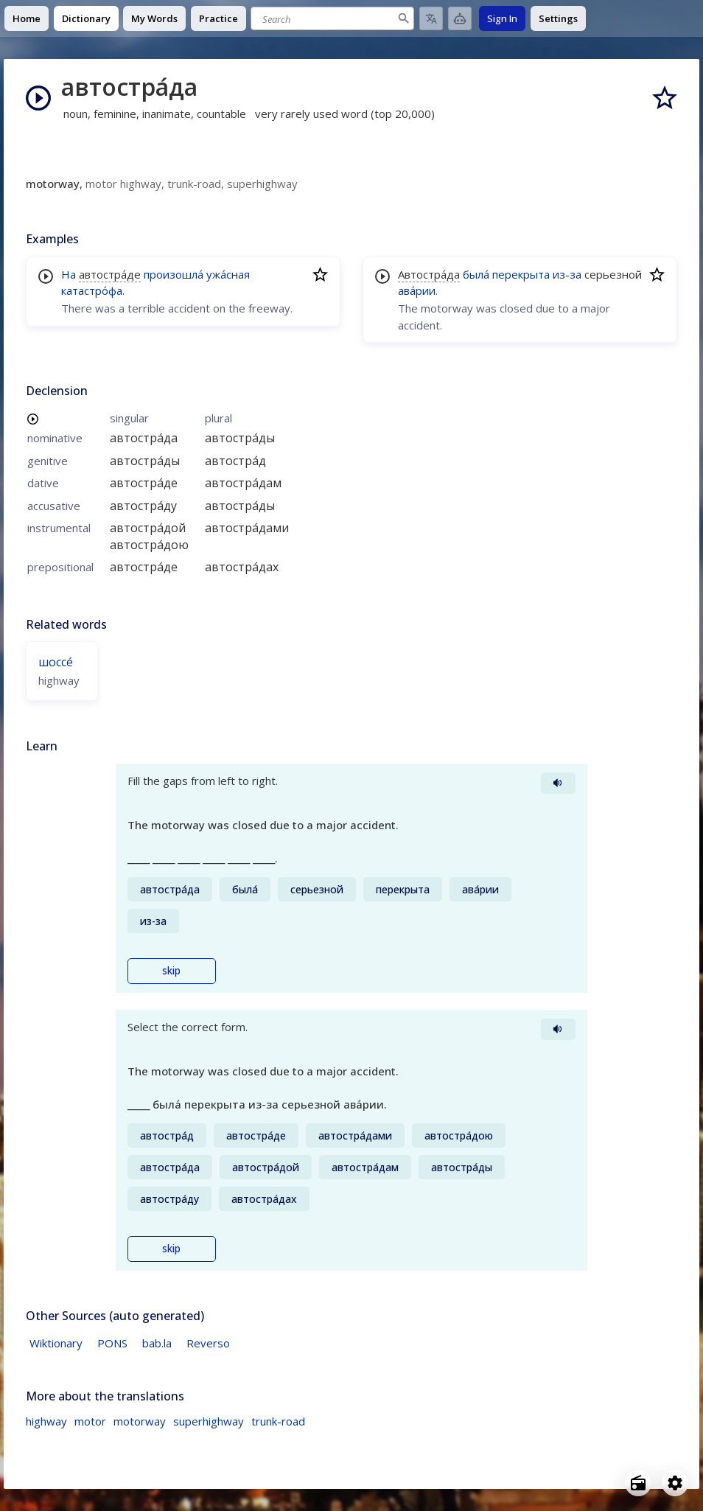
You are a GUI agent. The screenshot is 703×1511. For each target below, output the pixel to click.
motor (90, 1421)
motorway (139, 1421)
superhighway (208, 1421)
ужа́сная (228, 274)
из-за (567, 274)
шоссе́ (55, 662)
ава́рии (417, 290)
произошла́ (173, 274)
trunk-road (278, 1421)
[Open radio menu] (638, 1483)
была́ (476, 274)
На (68, 274)
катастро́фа (91, 290)
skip (171, 970)
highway (46, 1421)
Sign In (502, 18)
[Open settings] (675, 1483)
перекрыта (521, 274)
